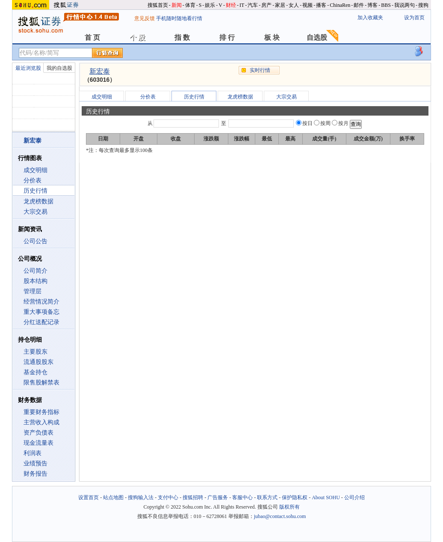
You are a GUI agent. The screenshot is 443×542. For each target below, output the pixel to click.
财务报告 (35, 474)
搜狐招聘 (193, 497)
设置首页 (88, 497)
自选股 (317, 37)
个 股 (137, 37)
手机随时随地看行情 (179, 18)
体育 (190, 5)
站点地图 (113, 497)
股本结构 (35, 281)
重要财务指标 (41, 412)
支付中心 (168, 497)
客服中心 (242, 497)
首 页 (92, 37)
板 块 (272, 37)
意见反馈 (144, 18)
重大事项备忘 (41, 312)
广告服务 (217, 497)
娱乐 (210, 5)
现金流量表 (38, 443)
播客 (321, 5)
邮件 (359, 5)
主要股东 (35, 351)
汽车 (253, 5)
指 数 (182, 37)
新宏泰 (99, 71)
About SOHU (326, 497)
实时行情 (260, 70)
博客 (372, 5)
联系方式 (267, 497)
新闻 (176, 5)
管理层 (32, 291)
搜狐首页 (158, 5)
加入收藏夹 (370, 18)
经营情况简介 (41, 301)
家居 (280, 5)
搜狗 (423, 5)
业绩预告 (35, 463)
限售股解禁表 (41, 382)
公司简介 (35, 271)
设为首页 (414, 18)
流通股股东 (38, 362)
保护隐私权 (294, 497)
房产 (266, 5)
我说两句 (404, 5)
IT (241, 5)
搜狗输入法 (141, 497)
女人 (294, 5)
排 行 (227, 37)
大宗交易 (35, 211)
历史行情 (35, 191)
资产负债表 (38, 432)
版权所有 (289, 507)
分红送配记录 (41, 322)
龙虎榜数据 (38, 201)
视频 (307, 5)
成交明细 (35, 170)
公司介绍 (354, 497)
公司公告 (35, 241)
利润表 (32, 453)
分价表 (32, 180)
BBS (386, 5)
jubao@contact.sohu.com (280, 516)
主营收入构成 (41, 422)
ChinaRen (340, 5)
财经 (231, 5)
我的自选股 (59, 68)
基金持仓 (35, 372)
